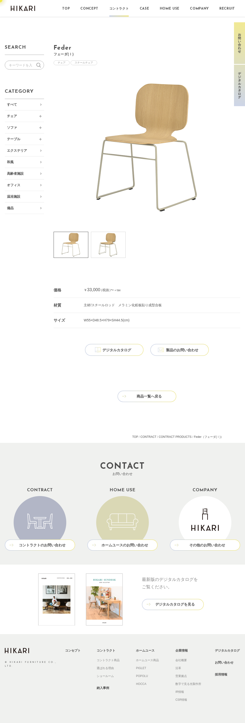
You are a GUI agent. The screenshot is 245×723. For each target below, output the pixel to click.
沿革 (178, 667)
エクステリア (17, 150)
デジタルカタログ (227, 649)
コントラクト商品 (108, 659)
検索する (39, 65)
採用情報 (221, 673)
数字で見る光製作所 (188, 683)
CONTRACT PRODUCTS (175, 436)
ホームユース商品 (147, 659)
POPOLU (142, 675)
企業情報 (181, 649)
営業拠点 (181, 675)
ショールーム (105, 675)
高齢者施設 (15, 173)
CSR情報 (181, 698)
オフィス (13, 185)
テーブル (13, 139)
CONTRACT (148, 436)
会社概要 (181, 659)
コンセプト (73, 649)
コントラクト (106, 649)
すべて (12, 104)
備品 (10, 208)
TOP (135, 436)
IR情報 (179, 691)
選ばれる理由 (105, 667)
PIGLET (141, 667)
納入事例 (103, 687)
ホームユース (145, 649)
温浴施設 (13, 196)
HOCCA (141, 683)
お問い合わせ (224, 661)
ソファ (12, 127)
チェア (12, 116)
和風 (10, 162)
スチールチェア (84, 62)
